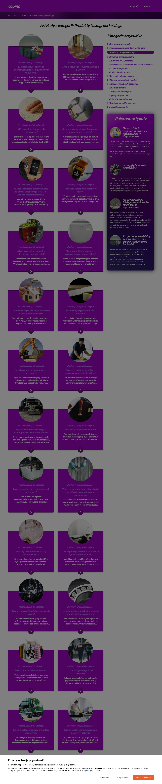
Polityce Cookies (93, 770)
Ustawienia (104, 778)
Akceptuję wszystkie (143, 778)
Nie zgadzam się (122, 778)
